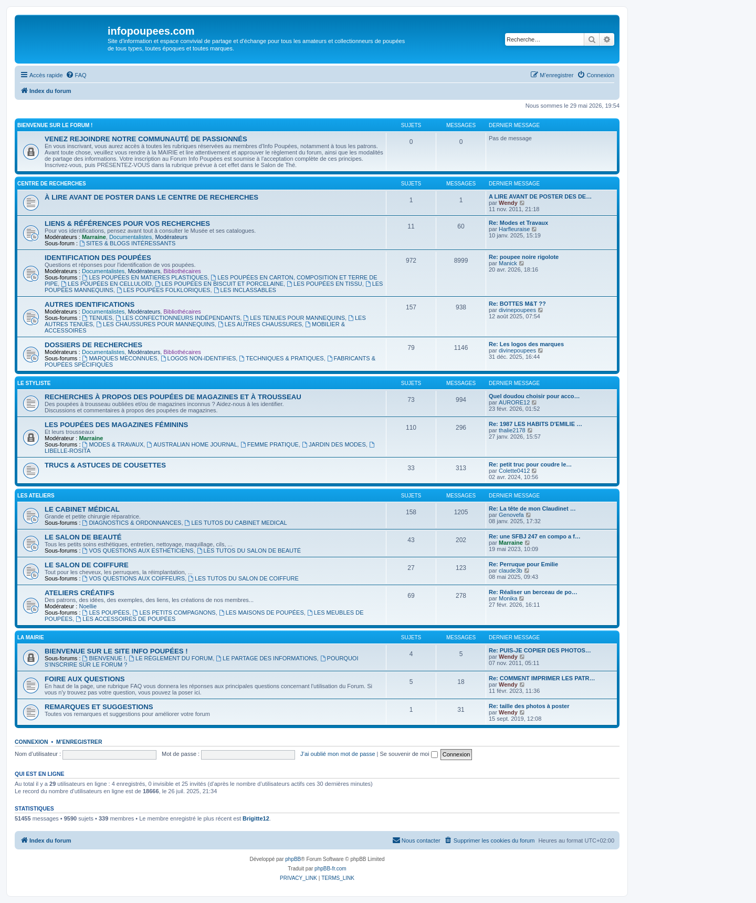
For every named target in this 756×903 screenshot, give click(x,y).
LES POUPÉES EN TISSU (324, 284)
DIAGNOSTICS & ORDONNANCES (132, 523)
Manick (508, 263)
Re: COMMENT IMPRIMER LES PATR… (542, 678)
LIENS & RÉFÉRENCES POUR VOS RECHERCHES (127, 223)
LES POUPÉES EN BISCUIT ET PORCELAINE (219, 284)
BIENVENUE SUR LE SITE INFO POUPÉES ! (116, 651)
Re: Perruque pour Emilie (523, 564)
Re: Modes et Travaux (518, 223)
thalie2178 (512, 430)
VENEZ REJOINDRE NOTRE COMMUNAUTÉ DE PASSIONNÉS (146, 139)
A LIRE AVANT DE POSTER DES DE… (540, 196)
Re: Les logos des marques (526, 344)
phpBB (293, 859)
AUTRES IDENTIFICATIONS (89, 304)
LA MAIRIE (30, 637)
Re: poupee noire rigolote (524, 257)
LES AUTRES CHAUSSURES (260, 324)
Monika (508, 598)
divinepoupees (517, 310)
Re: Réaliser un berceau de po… (533, 592)
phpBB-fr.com (330, 868)
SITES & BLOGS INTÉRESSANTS (127, 243)
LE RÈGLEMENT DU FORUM (171, 658)
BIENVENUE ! (104, 658)
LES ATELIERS (36, 496)
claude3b (510, 570)
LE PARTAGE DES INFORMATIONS (266, 658)
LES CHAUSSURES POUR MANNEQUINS (155, 324)
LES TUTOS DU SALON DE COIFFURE (243, 578)
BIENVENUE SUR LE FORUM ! (54, 125)
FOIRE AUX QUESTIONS (85, 679)
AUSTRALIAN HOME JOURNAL (191, 444)
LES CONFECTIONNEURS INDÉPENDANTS (178, 318)
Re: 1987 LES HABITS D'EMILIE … (535, 424)
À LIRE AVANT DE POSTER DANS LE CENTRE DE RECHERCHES (151, 197)
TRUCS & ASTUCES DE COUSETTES (105, 465)
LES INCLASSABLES (245, 290)
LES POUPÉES (106, 612)
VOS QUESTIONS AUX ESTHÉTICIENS (138, 550)
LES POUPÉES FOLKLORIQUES (164, 290)
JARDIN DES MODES (334, 444)
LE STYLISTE (33, 383)
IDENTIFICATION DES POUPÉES (98, 258)
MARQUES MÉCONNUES (120, 358)
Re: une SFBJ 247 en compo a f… (535, 536)
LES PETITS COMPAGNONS (174, 612)
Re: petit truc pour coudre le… (530, 464)
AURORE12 (514, 402)
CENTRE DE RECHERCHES (51, 183)
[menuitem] (76, 75)
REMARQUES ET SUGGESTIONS (99, 707)
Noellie (88, 606)
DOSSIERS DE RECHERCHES (93, 345)
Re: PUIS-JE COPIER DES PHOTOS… (540, 650)
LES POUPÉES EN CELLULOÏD (106, 284)
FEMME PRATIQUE (269, 444)
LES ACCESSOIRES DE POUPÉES (125, 619)
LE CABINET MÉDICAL (82, 509)
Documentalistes (130, 237)
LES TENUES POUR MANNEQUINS (294, 318)
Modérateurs (171, 237)
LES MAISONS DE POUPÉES (261, 612)
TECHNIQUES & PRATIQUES (281, 358)
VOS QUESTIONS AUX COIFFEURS (133, 578)
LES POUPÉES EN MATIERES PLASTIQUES (145, 277)
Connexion (31, 742)
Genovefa (511, 515)
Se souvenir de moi (409, 754)
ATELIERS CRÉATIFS (79, 593)
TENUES (97, 318)
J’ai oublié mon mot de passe (337, 754)
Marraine (94, 237)
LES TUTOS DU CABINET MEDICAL (236, 523)
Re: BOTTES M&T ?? (517, 303)
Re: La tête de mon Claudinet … (532, 508)
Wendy (508, 203)
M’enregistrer (79, 742)
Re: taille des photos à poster (529, 706)
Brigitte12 (256, 818)
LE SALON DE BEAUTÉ (83, 537)
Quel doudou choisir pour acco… (534, 396)
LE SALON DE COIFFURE (87, 565)
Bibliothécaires (182, 271)
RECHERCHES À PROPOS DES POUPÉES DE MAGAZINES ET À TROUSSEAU (173, 397)
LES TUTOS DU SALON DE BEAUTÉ (249, 550)
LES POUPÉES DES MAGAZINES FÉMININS (116, 425)
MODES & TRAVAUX (113, 444)
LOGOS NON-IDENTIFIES (198, 358)
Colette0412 (514, 471)
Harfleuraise (514, 229)
